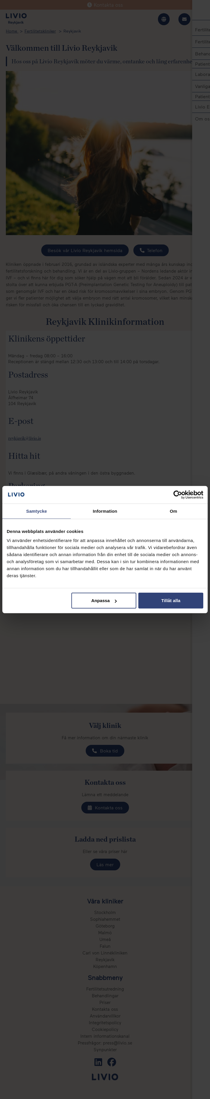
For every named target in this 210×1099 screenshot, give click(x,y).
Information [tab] (105, 510)
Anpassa (104, 600)
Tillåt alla (170, 600)
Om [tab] (173, 510)
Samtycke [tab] (36, 510)
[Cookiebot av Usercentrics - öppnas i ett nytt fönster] (177, 494)
